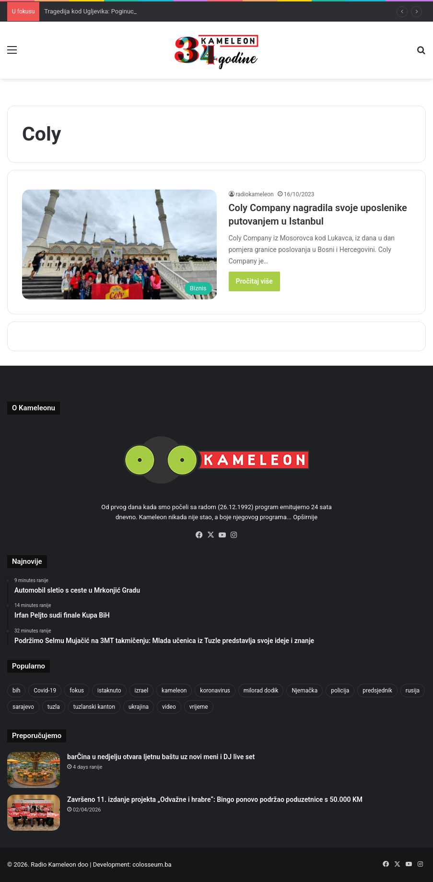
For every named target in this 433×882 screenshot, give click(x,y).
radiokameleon (255, 194)
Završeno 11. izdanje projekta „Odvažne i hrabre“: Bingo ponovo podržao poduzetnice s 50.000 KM (215, 799)
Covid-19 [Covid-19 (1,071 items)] (45, 690)
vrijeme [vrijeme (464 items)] (198, 706)
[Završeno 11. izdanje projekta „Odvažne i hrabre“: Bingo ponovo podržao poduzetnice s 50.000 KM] (33, 813)
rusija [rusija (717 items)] (413, 690)
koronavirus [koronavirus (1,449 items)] (215, 690)
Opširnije (305, 517)
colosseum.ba (151, 864)
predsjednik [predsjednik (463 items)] (377, 690)
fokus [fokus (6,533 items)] (77, 690)
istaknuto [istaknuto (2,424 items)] (109, 690)
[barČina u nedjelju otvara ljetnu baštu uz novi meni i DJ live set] (33, 770)
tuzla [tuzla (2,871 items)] (53, 706)
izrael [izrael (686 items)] (142, 690)
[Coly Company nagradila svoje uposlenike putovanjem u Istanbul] (119, 244)
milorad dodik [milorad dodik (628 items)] (261, 690)
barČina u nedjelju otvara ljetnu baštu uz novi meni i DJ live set (161, 757)
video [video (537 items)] (169, 706)
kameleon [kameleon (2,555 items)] (174, 690)
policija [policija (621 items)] (340, 690)
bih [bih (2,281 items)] (16, 690)
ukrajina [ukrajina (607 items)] (139, 706)
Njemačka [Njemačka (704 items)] (304, 690)
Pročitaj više (254, 281)
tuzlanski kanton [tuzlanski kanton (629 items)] (94, 706)
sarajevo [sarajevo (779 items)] (23, 706)
